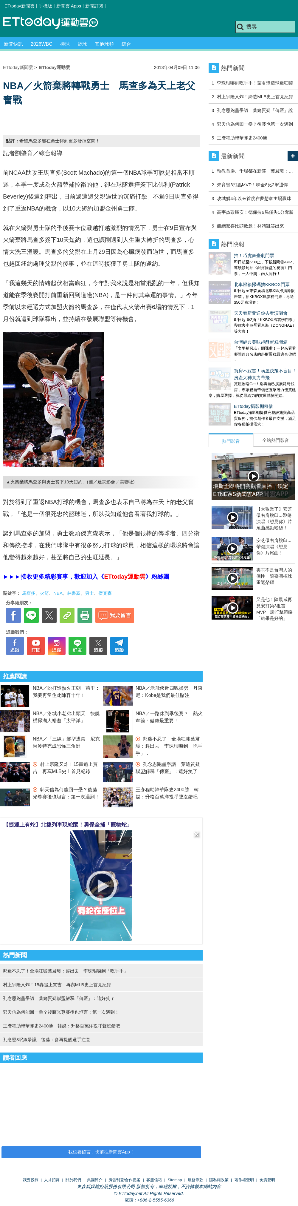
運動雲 (55, 23)
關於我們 (73, 1180)
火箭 (44, 593)
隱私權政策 (219, 1180)
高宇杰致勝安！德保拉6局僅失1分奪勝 (255, 212)
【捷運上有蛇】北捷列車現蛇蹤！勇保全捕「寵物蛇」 (67, 825)
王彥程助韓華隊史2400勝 (244, 137)
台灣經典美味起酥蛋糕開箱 (235, 324)
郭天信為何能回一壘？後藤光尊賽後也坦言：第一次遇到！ (61, 1012)
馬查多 (28, 593)
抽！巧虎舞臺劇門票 (229, 255)
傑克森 (105, 593)
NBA (58, 593)
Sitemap (175, 1180)
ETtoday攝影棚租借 (228, 382)
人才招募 (52, 1180)
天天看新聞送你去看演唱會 (235, 301)
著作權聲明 (244, 1180)
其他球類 (104, 44)
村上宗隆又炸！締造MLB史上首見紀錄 (255, 96)
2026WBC (41, 44)
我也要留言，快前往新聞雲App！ (101, 1151)
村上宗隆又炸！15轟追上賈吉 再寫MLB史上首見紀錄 (57, 984)
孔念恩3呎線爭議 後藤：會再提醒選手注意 (46, 1039)
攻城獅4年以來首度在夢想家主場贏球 (254, 198)
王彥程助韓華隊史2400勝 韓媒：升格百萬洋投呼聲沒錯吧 (61, 1025)
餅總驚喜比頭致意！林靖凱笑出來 (250, 225)
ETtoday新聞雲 (19, 5)
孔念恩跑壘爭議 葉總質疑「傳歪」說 (255, 110)
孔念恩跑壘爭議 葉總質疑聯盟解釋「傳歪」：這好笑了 (59, 998)
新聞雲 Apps (68, 5)
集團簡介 (95, 1180)
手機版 (45, 5)
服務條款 (195, 1180)
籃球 (82, 44)
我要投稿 (30, 1180)
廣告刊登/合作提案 (124, 1180)
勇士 (89, 593)
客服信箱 (154, 1180)
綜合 (126, 44)
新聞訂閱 (94, 5)
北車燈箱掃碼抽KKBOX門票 (236, 278)
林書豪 (73, 593)
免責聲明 (267, 1180)
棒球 (65, 44)
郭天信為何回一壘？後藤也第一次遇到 (255, 124)
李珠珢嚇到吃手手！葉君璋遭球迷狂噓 (255, 82)
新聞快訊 (13, 44)
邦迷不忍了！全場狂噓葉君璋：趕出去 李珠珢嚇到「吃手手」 (169, 746)
